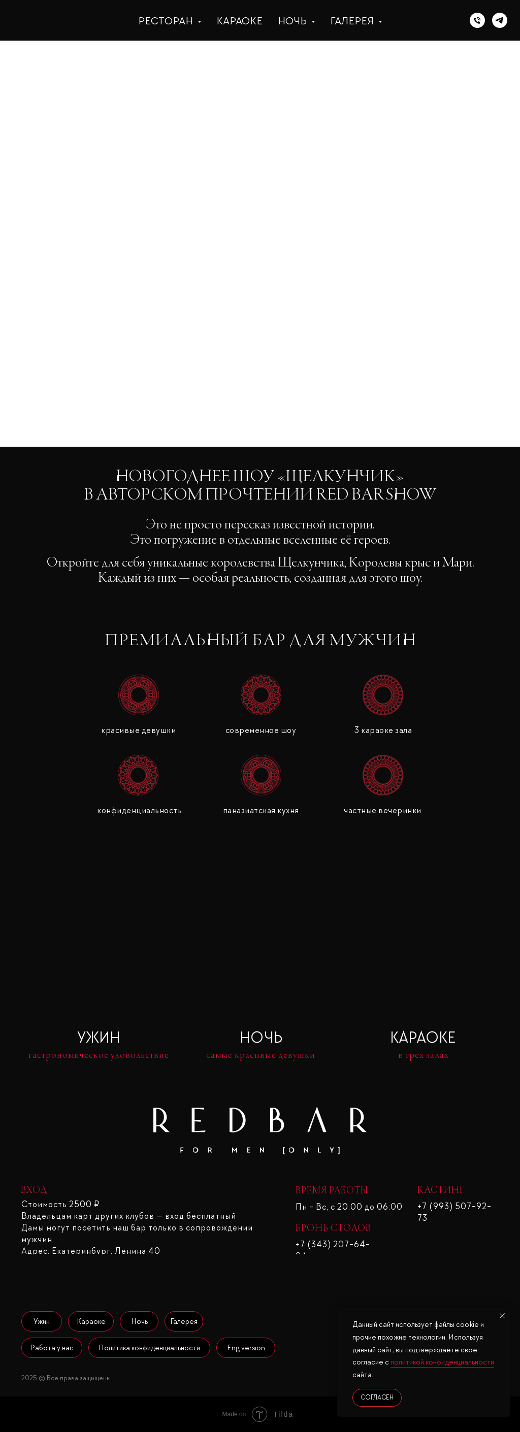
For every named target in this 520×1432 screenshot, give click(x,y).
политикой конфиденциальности (442, 1362)
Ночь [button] (293, 20)
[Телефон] (477, 20)
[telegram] (499, 20)
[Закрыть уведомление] (502, 1316)
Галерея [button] (353, 20)
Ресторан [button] (166, 20)
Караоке (239, 20)
